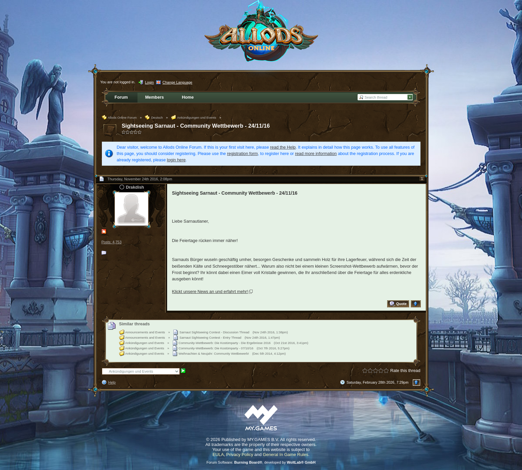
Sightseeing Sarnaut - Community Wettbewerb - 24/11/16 (196, 126)
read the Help (283, 147)
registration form (242, 153)
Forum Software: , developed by (261, 462)
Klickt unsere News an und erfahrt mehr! (210, 291)
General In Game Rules (285, 454)
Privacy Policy (239, 454)
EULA (218, 454)
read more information (316, 153)
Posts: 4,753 (112, 242)
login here (176, 159)
